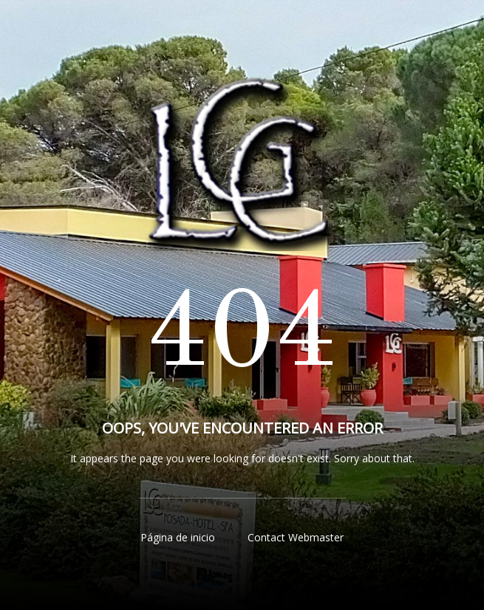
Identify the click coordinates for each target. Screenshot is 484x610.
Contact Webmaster (296, 537)
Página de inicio (177, 537)
